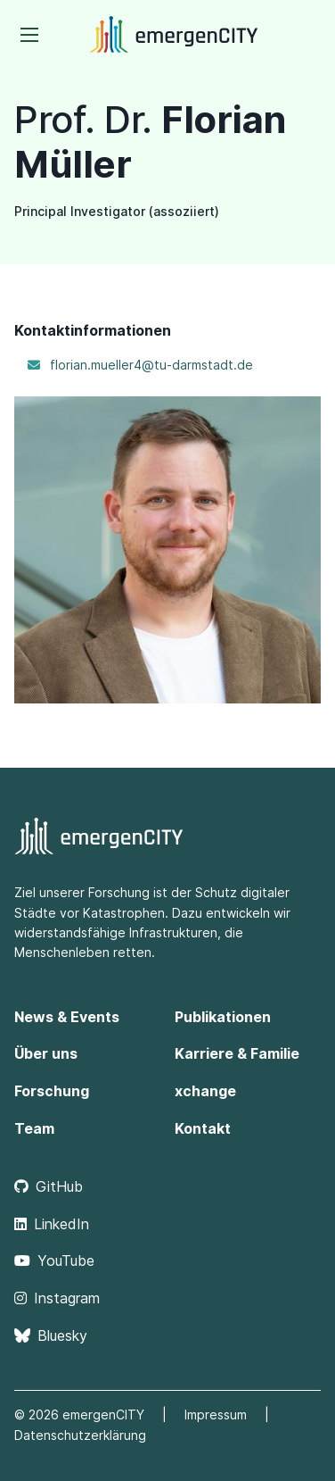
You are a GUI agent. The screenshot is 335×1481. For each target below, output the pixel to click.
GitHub (48, 1186)
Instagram (57, 1298)
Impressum (215, 1414)
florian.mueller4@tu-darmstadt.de (151, 364)
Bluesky (50, 1335)
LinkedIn (51, 1224)
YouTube (54, 1260)
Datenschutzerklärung (80, 1435)
